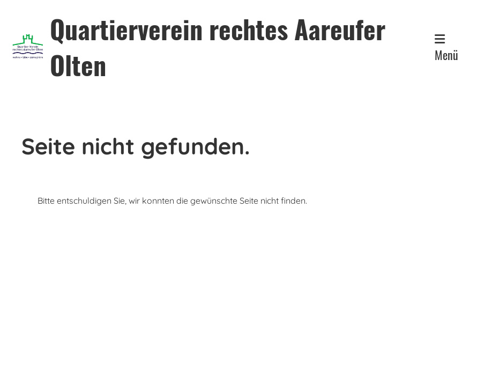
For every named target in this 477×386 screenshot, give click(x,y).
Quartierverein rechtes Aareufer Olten (217, 47)
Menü (446, 48)
